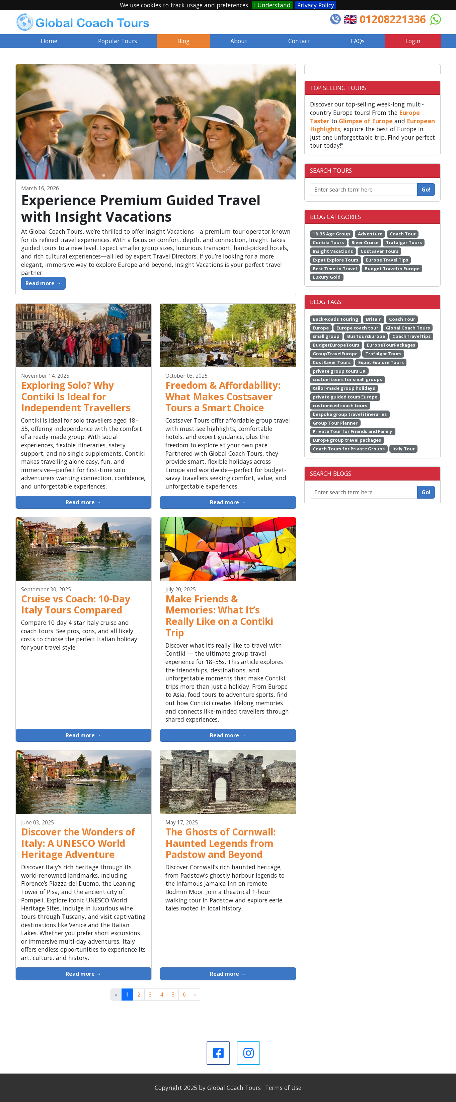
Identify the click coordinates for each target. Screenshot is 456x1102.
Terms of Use (283, 1088)
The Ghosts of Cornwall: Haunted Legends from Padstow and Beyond (220, 843)
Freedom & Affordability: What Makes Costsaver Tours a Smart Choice (223, 396)
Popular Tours (117, 41)
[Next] (195, 994)
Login (413, 41)
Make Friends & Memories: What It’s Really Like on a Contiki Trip (219, 615)
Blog (183, 41)
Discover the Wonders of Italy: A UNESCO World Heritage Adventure (78, 843)
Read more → (43, 283)
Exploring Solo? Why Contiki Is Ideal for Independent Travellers (76, 396)
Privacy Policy (315, 5)
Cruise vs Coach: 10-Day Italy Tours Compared (75, 604)
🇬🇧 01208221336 (385, 19)
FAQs (358, 41)
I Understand (272, 5)
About (238, 41)
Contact (299, 41)
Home (49, 41)
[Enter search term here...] (364, 492)
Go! (426, 189)
